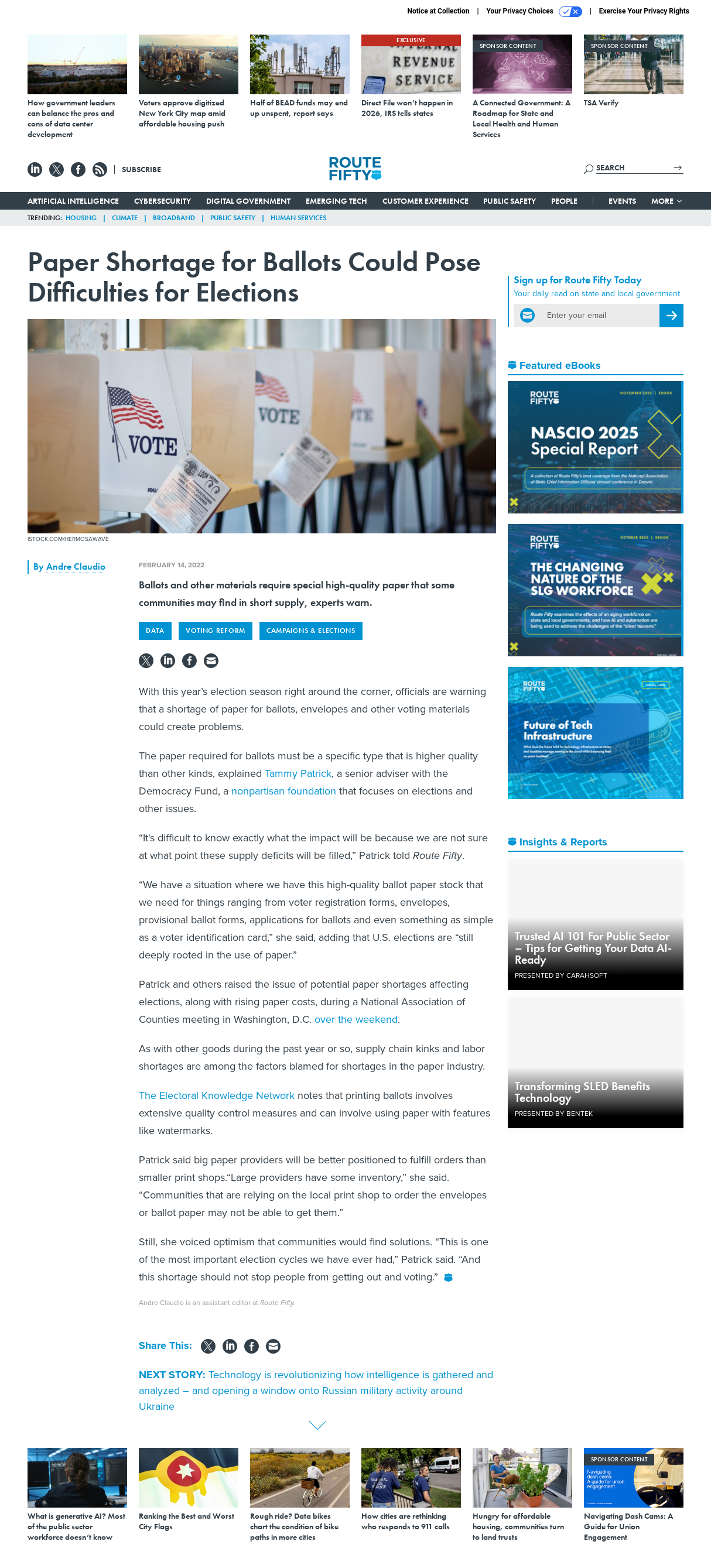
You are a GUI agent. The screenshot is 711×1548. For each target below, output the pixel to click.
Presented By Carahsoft (561, 975)
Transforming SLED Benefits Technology (582, 1091)
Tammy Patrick (298, 773)
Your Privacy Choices (534, 11)
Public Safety (509, 201)
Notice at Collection (438, 11)
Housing (81, 217)
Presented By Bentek (554, 1113)
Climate (125, 217)
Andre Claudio (75, 566)
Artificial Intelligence (73, 201)
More (667, 201)
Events (622, 201)
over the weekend (356, 1019)
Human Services (298, 217)
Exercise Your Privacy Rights (644, 11)
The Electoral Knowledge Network (217, 1095)
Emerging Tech (336, 201)
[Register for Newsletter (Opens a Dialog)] (671, 315)
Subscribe (141, 169)
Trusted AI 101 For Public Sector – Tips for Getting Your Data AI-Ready (593, 948)
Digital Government (248, 201)
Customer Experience (425, 201)
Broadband (174, 217)
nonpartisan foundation (283, 791)
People (564, 201)
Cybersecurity (162, 201)
